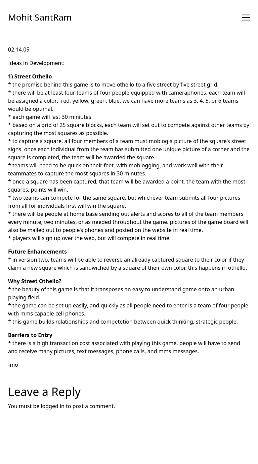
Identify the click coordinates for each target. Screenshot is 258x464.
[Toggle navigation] (246, 17)
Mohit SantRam (40, 17)
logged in (52, 406)
